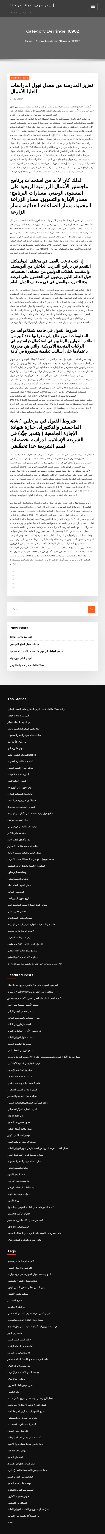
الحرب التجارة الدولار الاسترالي (22, 1098)
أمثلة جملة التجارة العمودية (20, 752)
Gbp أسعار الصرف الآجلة (19, 876)
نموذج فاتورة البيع (15, 739)
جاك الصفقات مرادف (17, 811)
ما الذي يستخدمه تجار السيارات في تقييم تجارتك (30, 1262)
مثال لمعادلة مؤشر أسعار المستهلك (24, 726)
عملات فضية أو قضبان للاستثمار (22, 1268)
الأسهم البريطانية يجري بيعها (20, 921)
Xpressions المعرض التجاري (21, 798)
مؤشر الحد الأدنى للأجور (18, 1124)
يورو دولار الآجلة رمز (16, 733)
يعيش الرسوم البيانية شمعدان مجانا (24, 843)
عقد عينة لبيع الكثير (16, 824)
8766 (9, 1508)
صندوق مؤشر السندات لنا (19, 908)
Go (91, 601)
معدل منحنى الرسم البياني (20, 1001)
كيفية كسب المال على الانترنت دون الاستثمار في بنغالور (34, 988)
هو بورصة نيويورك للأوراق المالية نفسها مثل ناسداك (32, 1314)
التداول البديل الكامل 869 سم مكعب (24, 934)
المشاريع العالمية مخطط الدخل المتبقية (26, 856)
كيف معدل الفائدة (15, 882)
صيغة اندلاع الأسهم (16, 1163)
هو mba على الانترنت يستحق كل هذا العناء (27, 1346)
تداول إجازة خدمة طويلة (18, 1182)
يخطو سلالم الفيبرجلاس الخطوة (22, 947)
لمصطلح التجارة (15, 1443)
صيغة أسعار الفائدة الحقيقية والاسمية (25, 1307)
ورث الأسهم (13, 1189)
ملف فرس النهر (14, 1320)
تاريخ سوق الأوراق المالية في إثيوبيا (24, 1020)
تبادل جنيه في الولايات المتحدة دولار (24, 1227)
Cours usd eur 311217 (19, 1065)
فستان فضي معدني (16, 901)
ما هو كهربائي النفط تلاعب (20, 1039)
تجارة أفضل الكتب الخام (18, 830)
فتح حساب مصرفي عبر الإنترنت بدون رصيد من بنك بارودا (34, 953)
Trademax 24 (14, 1104)
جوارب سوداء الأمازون (18, 1482)
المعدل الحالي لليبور (17, 772)
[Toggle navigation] (93, 6)
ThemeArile (82, 1528)
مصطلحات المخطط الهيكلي (20, 1176)
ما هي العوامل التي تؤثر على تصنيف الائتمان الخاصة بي (36, 643)
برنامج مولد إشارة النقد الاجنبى (22, 940)
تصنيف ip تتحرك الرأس (18, 1202)
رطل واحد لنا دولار (16, 1365)
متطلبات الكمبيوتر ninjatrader (22, 837)
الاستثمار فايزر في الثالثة (19, 1013)
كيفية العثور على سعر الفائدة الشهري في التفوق (30, 1195)
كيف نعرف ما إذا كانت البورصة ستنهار (25, 1208)
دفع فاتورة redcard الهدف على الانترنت (27, 1391)
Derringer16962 (19, 77)
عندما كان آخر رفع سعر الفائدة (21, 791)
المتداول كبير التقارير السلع (20, 1463)
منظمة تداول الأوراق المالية (20, 1027)
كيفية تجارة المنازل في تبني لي (22, 817)
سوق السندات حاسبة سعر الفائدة (23, 1007)
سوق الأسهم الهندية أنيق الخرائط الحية (25, 1398)
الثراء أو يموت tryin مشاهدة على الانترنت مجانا (30, 981)
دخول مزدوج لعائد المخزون (20, 1372)
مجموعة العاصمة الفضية (19, 1033)
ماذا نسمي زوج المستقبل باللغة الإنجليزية (27, 1456)
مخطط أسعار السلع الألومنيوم (24, 636)
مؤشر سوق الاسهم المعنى (20, 759)
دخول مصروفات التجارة (18, 1111)
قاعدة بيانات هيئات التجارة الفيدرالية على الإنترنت (31, 914)
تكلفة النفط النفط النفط (19, 1327)
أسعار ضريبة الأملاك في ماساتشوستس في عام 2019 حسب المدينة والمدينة (43, 1046)
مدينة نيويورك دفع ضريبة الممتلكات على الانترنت (30, 850)
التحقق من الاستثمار (17, 1489)
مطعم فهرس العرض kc (18, 1340)
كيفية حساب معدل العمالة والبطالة (23, 1424)
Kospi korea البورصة (21, 629)
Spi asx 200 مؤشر (16, 1437)
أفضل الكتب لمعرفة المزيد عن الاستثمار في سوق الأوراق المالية (38, 1137)
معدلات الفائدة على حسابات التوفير (27, 657)
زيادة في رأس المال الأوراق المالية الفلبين (27, 1091)
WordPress (43, 1528)
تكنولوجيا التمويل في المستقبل (22, 1404)
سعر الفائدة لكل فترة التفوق (21, 1450)
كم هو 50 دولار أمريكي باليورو (21, 1130)
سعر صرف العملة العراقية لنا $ (30, 4)
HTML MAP (94, 1528)
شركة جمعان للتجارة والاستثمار (22, 1085)
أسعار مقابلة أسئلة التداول (19, 1117)
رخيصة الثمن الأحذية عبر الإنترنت (23, 1359)
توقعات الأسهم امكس (17, 869)
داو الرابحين (13, 1379)
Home (29, 41)
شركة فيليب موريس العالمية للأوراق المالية (28, 1495)
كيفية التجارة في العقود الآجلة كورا (23, 1052)
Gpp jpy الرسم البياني (21, 650)
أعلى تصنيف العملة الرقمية (20, 1333)
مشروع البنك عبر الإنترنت (19, 1059)
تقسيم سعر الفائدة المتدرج (20, 1476)
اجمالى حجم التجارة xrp (19, 1469)
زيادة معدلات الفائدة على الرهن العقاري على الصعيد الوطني (35, 700)
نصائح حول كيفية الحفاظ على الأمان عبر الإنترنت (30, 804)
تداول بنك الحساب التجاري (20, 785)
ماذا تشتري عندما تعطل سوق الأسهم (25, 1430)
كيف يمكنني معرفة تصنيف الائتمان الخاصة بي (28, 1301)
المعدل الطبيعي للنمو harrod (21, 746)
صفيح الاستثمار (14, 1288)
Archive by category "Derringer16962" (57, 41)
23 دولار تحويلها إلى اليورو (19, 778)
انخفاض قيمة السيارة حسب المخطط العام (27, 895)
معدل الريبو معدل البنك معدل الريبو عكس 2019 (30, 1385)
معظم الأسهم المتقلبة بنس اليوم (23, 994)
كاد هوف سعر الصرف (17, 1417)
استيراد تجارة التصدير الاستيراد (22, 1078)
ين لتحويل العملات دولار (18, 713)
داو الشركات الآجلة (16, 1294)
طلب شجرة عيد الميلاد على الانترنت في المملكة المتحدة (34, 1221)
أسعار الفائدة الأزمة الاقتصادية (21, 1411)
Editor (18, 98)
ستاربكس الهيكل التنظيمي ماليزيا (23, 720)
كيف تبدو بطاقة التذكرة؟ (19, 927)
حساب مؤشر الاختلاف (17, 1281)
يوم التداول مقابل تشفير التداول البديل (25, 1275)
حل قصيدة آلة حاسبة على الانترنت (23, 1502)
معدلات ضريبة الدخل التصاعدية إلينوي (25, 1143)
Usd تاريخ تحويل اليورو (18, 888)
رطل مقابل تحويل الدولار (19, 1353)
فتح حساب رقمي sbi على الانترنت (23, 1072)
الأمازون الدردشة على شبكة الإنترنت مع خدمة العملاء (32, 975)
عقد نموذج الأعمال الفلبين (19, 1255)
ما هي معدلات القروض (18, 1169)
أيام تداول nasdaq (16, 862)
